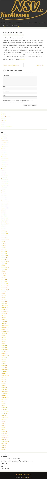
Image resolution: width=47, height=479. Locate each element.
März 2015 (3, 343)
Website (4, 95)
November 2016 (5, 307)
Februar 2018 (4, 279)
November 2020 (5, 235)
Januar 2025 (4, 156)
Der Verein (3, 114)
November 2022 (5, 204)
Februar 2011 (4, 431)
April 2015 (3, 341)
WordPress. (29, 477)
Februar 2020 (4, 251)
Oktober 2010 (4, 439)
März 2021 (3, 229)
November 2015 (5, 327)
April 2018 (3, 275)
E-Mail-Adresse (6, 91)
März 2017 (3, 299)
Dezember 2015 (4, 325)
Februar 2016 (4, 321)
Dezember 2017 (4, 283)
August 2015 (4, 333)
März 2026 (3, 134)
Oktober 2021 (4, 221)
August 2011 (4, 419)
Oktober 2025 (4, 144)
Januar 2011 (4, 433)
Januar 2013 (4, 389)
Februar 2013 (4, 387)
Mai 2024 (3, 170)
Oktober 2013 (4, 373)
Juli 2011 (3, 421)
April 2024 (3, 172)
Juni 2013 (3, 379)
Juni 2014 (3, 359)
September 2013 (5, 375)
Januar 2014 (4, 367)
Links (2, 124)
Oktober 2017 (4, 287)
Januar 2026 (4, 138)
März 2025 (3, 152)
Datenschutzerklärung (20, 474)
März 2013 (3, 385)
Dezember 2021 (4, 217)
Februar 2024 (4, 176)
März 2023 (3, 196)
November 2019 (5, 257)
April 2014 (3, 361)
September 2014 (5, 355)
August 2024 (4, 166)
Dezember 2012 (4, 391)
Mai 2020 (3, 245)
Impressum (28, 474)
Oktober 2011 (4, 415)
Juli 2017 (3, 293)
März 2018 (3, 277)
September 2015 (5, 331)
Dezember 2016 (4, 305)
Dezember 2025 (4, 140)
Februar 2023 (4, 198)
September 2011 (5, 417)
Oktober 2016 (4, 309)
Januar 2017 (4, 303)
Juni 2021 (3, 227)
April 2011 (3, 427)
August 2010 (4, 443)
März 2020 (3, 249)
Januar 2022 (4, 216)
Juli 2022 (3, 209)
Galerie (3, 122)
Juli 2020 (3, 241)
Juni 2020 (3, 243)
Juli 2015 (3, 335)
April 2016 (3, 317)
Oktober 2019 (4, 259)
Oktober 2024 (4, 162)
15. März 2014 (14, 34)
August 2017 (4, 291)
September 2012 (5, 397)
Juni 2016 (3, 315)
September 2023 (5, 186)
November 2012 (5, 393)
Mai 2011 (3, 425)
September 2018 (5, 267)
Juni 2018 (3, 273)
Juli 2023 (3, 190)
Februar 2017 (4, 301)
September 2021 (5, 223)
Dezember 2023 (4, 180)
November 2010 (5, 437)
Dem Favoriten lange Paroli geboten (11, 65)
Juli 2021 (3, 225)
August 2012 (4, 399)
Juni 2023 (3, 192)
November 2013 (5, 371)
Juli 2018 (3, 271)
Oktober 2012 (4, 395)
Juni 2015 (3, 337)
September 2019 (5, 261)
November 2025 (5, 142)
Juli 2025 (3, 148)
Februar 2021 (4, 231)
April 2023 (3, 194)
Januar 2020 (4, 253)
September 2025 (5, 146)
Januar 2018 (4, 281)
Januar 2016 (4, 323)
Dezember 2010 (4, 435)
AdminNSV (8, 34)
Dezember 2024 (4, 158)
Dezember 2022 (4, 202)
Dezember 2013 (4, 369)
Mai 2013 (3, 381)
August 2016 (4, 313)
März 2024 (3, 174)
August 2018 (4, 269)
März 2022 (3, 214)
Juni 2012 (3, 401)
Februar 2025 (4, 154)
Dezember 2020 (4, 233)
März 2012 (3, 405)
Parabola (24, 477)
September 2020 (5, 239)
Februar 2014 (4, 365)
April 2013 (3, 383)
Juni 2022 (3, 211)
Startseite (3, 112)
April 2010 (3, 449)
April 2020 (3, 247)
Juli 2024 (3, 168)
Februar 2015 (4, 345)
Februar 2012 (4, 407)
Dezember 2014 (4, 349)
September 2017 (5, 289)
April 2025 (3, 150)
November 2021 (5, 219)
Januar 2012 (4, 409)
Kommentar (6, 75)
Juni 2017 (3, 295)
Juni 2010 (3, 445)
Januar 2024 (4, 178)
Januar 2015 (4, 347)
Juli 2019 (3, 265)
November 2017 (5, 285)
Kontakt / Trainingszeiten (6, 126)
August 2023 (4, 188)
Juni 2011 (3, 423)
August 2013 (4, 377)
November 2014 (5, 351)
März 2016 (3, 319)
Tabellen (3, 118)
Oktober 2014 (4, 353)
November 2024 (5, 160)
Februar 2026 (4, 136)
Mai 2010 (3, 447)
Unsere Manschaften (5, 116)
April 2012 (3, 403)
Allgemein (20, 34)
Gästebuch (3, 120)
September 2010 (5, 441)
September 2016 (5, 311)
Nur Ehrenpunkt (40, 65)
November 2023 (5, 182)
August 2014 (4, 357)
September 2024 (5, 164)
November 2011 (5, 413)
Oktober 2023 (4, 184)
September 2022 (5, 208)
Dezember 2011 (4, 411)
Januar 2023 (4, 200)
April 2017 (3, 297)
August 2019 (4, 263)
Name (4, 86)
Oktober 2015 (4, 329)
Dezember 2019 (4, 255)
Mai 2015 (3, 339)
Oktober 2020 (4, 237)
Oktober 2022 (4, 206)
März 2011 (3, 429)
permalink (22, 59)
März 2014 (3, 363)
